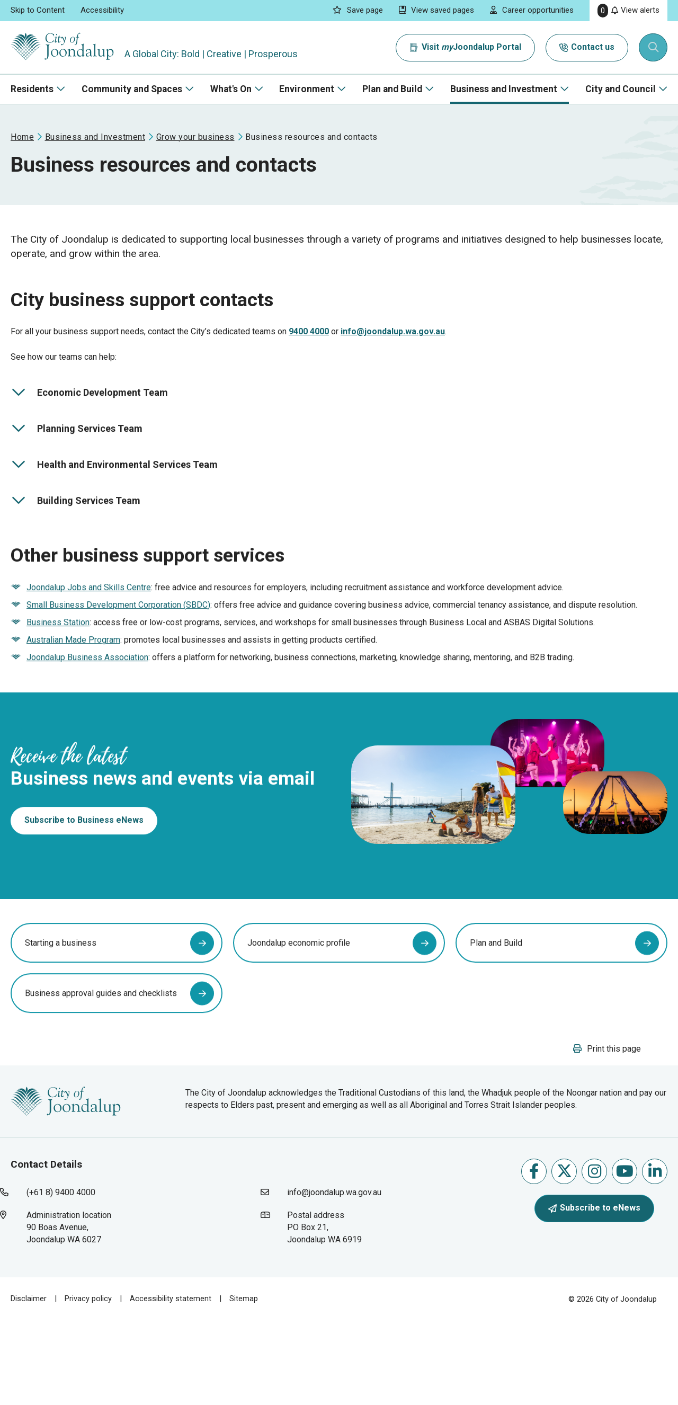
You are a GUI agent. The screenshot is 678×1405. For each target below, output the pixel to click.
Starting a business (60, 1018)
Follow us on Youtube (625, 1255)
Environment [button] (306, 89)
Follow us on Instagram (594, 1255)
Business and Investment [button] (503, 89)
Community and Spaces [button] (132, 89)
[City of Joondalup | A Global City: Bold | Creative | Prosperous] (66, 47)
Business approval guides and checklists (101, 1068)
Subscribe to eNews (594, 1292)
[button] (607, 1133)
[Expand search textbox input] (653, 47)
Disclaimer (29, 1383)
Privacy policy (88, 1383)
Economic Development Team (89, 415)
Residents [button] (32, 89)
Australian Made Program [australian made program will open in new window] (73, 673)
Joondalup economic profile (298, 1018)
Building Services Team (75, 522)
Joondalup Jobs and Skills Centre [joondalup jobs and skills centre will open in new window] (88, 620)
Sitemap (243, 1383)
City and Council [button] (620, 89)
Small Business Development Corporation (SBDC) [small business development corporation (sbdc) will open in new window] (118, 638)
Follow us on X (564, 1255)
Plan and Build (496, 1018)
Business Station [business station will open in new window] (58, 655)
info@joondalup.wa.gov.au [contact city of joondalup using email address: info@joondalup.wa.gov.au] (334, 1277)
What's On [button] (231, 89)
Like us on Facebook (534, 1255)
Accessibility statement (170, 1383)
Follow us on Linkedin (655, 1255)
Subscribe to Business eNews (84, 874)
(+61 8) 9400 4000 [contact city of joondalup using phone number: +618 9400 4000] (60, 1277)
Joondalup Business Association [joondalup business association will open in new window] (87, 690)
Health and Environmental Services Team (114, 487)
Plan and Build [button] (392, 89)
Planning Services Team (76, 451)
